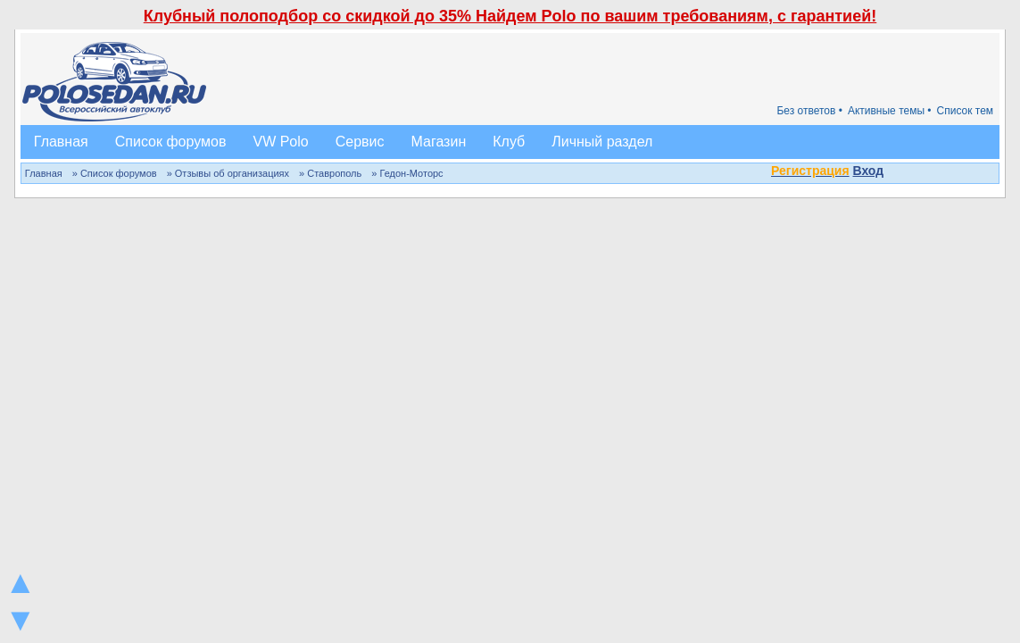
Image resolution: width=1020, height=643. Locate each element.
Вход (868, 170)
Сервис (360, 141)
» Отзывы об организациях (228, 173)
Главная (61, 141)
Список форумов (171, 141)
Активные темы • (890, 110)
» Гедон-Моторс (407, 173)
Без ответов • (809, 110)
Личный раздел (601, 141)
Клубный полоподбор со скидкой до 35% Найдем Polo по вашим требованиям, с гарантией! (510, 16)
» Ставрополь (330, 173)
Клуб (509, 141)
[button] (893, 172)
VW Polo (280, 141)
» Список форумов (114, 173)
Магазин (439, 141)
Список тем (965, 110)
